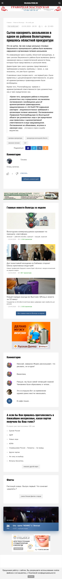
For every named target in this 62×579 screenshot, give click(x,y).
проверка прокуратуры (15, 138)
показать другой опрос (31, 466)
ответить (23, 173)
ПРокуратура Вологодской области (37, 138)
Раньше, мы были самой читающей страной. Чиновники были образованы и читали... (35, 383)
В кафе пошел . (23, 401)
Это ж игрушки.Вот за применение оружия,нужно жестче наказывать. (31, 392)
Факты (10, 480)
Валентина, (21, 374)
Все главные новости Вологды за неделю (31, 313)
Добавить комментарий (31, 179)
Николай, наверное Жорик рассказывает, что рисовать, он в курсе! (36, 365)
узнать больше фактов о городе (31, 496)
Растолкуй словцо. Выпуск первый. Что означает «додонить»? (27, 487)
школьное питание (14, 143)
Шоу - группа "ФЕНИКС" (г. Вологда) (26, 526)
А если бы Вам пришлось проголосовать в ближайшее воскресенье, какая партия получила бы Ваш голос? (30, 418)
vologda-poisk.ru (31, 3)
